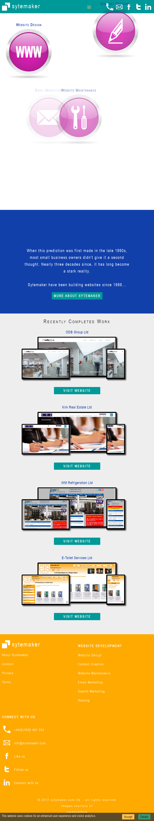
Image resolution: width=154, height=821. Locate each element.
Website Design (90, 655)
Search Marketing (91, 691)
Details (144, 817)
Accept (128, 817)
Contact (8, 664)
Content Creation (91, 664)
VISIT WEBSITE (77, 390)
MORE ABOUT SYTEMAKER (77, 296)
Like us (19, 756)
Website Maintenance (94, 673)
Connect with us (26, 783)
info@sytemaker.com (30, 743)
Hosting (84, 701)
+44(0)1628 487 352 (29, 730)
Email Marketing (90, 682)
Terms (6, 682)
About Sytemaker (15, 655)
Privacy (8, 673)
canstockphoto (77, 812)
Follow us (21, 769)
